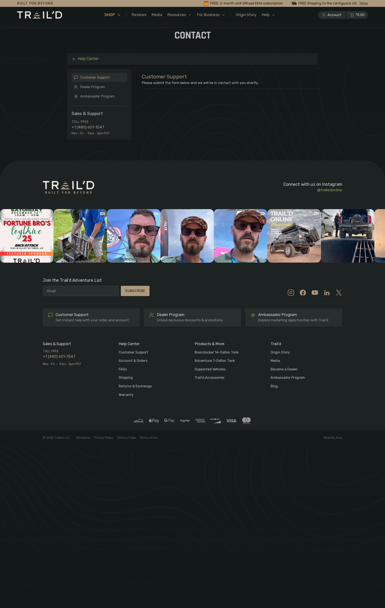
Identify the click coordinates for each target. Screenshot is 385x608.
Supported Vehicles (210, 369)
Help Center (85, 58)
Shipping (126, 378)
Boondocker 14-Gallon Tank (217, 352)
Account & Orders (133, 361)
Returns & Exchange (135, 386)
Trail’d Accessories (209, 378)
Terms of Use (148, 438)
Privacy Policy (103, 438)
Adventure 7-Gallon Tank (215, 361)
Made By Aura (333, 438)
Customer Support (95, 77)
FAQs (123, 369)
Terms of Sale (126, 438)
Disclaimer (83, 438)
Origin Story (280, 352)
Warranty (126, 395)
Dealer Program (92, 87)
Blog (274, 386)
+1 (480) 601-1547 (88, 127)
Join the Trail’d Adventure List (72, 280)
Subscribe (135, 291)
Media (275, 361)
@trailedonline (329, 190)
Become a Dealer (284, 369)
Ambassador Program (97, 96)
